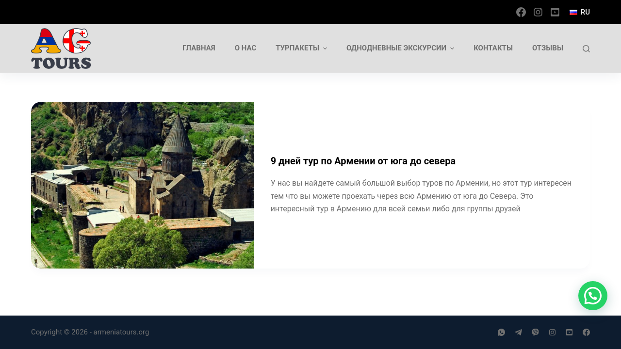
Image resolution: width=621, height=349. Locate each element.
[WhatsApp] (501, 332)
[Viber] (535, 332)
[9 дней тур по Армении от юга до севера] (142, 185)
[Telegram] (518, 332)
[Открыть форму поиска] (586, 48)
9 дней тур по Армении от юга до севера (363, 161)
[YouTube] (555, 12)
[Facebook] (521, 12)
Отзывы (547, 48)
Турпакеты (302, 48)
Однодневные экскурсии (401, 48)
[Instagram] (538, 12)
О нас (246, 48)
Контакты (493, 48)
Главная (198, 48)
